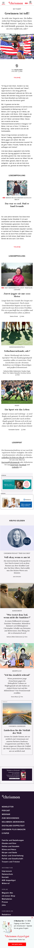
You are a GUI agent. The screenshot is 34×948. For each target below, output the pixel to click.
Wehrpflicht (17, 671)
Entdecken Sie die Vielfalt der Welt (17, 732)
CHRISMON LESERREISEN (17, 726)
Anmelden (30, 2)
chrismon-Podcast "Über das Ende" (17, 553)
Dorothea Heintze (25, 373)
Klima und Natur (9, 849)
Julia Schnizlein (17, 576)
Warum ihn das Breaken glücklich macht (18, 198)
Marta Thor (6, 373)
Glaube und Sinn (9, 843)
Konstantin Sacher (14, 429)
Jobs (4, 905)
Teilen (16, 77)
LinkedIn (15, 467)
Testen (25, 3)
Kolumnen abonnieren (13, 822)
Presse (5, 902)
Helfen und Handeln (10, 846)
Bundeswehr (17, 611)
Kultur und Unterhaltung (13, 856)
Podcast (6, 811)
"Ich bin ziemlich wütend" (17, 675)
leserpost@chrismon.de (10, 462)
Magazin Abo (7, 893)
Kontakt (5, 877)
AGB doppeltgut (9, 880)
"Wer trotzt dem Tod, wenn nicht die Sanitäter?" (17, 616)
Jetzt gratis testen (17, 944)
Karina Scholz (14, 316)
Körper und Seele (9, 852)
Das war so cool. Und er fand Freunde (17, 205)
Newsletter (8, 807)
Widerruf (6, 883)
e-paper (5, 833)
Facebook (22, 465)
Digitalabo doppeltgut (13, 826)
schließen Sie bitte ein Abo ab (13, 457)
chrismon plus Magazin (13, 829)
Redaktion (6, 914)
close (32, 917)
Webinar (6, 814)
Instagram (14, 465)
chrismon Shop (8, 896)
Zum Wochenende (10, 818)
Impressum (7, 871)
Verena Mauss (14, 697)
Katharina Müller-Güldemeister (12, 371)
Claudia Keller (18, 70)
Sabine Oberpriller (15, 373)
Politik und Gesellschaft (12, 859)
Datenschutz (7, 874)
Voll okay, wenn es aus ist (17, 557)
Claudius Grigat (25, 371)
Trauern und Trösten (11, 862)
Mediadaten (7, 899)
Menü (3, 4)
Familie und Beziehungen (13, 840)
